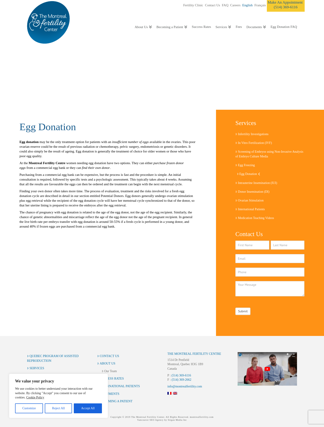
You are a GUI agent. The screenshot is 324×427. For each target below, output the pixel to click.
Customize (29, 408)
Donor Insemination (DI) (252, 191)
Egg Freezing (245, 165)
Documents (108, 394)
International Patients (250, 209)
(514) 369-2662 (181, 379)
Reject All (58, 408)
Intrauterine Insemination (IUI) (256, 183)
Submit (243, 311)
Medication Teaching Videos (254, 218)
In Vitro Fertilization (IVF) (253, 143)
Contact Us (108, 356)
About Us (106, 363)
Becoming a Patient (115, 401)
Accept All (87, 408)
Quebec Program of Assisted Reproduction (53, 358)
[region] (58, 396)
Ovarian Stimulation (249, 200)
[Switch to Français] (260, 5)
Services (35, 368)
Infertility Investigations (251, 134)
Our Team (109, 371)
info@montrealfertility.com (184, 386)
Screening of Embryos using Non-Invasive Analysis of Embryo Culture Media (269, 154)
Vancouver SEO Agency (150, 420)
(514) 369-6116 (181, 375)
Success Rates (110, 378)
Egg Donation (249, 174)
